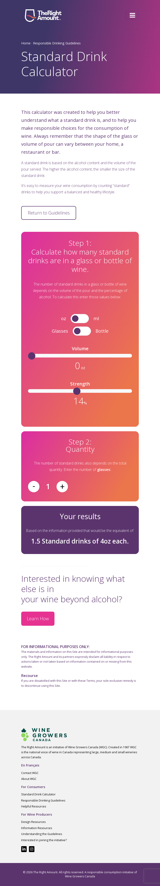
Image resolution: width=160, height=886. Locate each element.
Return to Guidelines (49, 213)
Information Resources (36, 828)
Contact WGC (30, 773)
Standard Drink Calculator (38, 794)
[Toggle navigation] (132, 15)
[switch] (80, 318)
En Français (30, 765)
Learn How (38, 618)
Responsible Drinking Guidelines (57, 43)
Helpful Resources (33, 806)
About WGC (28, 779)
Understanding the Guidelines (41, 834)
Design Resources (33, 822)
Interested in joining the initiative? (44, 840)
